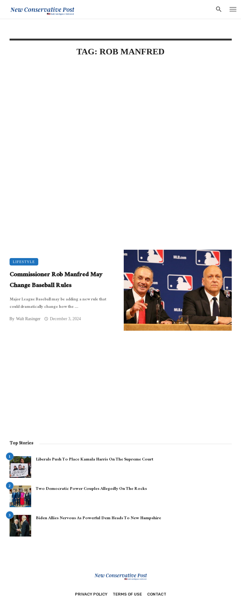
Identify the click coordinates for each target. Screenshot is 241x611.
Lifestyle (24, 262)
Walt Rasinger (28, 318)
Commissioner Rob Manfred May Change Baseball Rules (56, 280)
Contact (156, 594)
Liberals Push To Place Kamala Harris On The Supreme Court (94, 460)
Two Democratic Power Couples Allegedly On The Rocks (91, 489)
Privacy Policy (91, 594)
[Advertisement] (121, 115)
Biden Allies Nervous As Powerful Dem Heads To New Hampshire (98, 518)
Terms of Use (127, 594)
